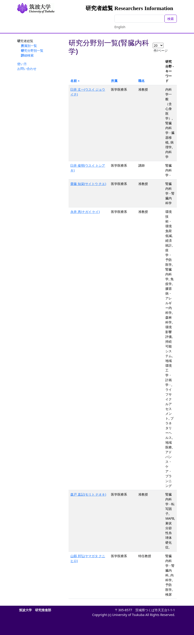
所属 (114, 81)
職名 (141, 81)
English (119, 27)
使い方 (22, 64)
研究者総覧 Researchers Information (129, 8)
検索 (170, 18)
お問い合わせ (26, 68)
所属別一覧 (29, 45)
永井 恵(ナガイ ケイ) (85, 211)
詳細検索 (27, 55)
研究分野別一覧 (32, 50)
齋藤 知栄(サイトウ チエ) (88, 184)
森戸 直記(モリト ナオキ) (88, 494)
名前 (73, 81)
